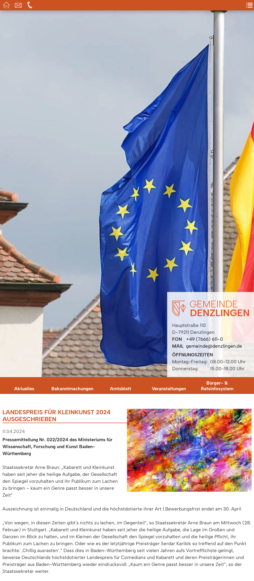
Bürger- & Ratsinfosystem (217, 385)
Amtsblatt (120, 388)
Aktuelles (24, 388)
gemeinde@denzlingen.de (214, 346)
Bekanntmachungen (72, 388)
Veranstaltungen (169, 388)
